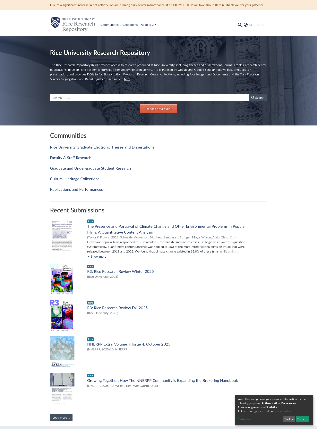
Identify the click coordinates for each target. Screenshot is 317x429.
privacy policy (282, 411)
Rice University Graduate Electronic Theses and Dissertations (102, 147)
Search (257, 97)
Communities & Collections (119, 24)
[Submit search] (239, 24)
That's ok (302, 419)
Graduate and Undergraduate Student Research (90, 168)
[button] (248, 24)
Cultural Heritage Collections (74, 178)
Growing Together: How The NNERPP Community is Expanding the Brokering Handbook (162, 380)
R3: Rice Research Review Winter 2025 (120, 271)
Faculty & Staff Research (70, 157)
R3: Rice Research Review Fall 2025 (117, 307)
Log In (260, 24)
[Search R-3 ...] (149, 97)
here (127, 79)
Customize (244, 419)
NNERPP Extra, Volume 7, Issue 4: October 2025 (128, 344)
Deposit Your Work (159, 108)
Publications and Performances (76, 189)
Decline (289, 419)
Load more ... (61, 417)
